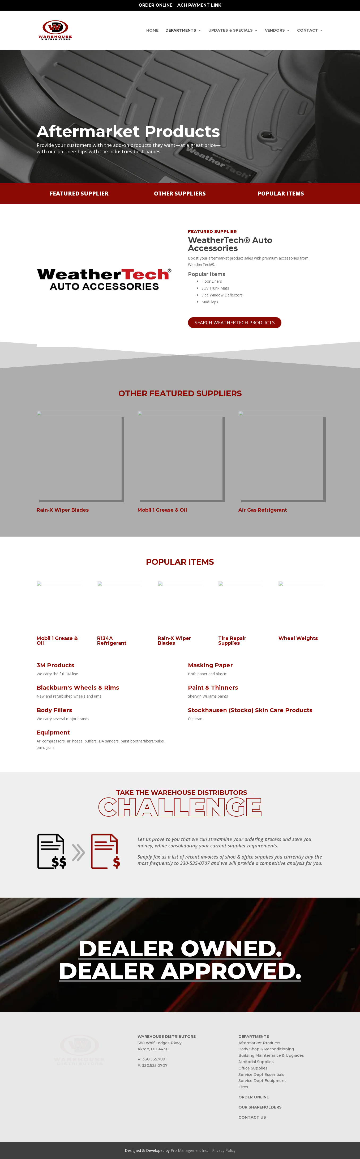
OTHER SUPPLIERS (180, 193)
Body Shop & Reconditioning (266, 1049)
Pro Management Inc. (189, 1150)
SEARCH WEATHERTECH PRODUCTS (235, 322)
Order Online (155, 5)
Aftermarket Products (259, 1043)
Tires (243, 1087)
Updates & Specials (230, 30)
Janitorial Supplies (256, 1061)
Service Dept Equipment (262, 1080)
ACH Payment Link (199, 5)
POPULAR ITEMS (281, 193)
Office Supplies (253, 1068)
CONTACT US (252, 1117)
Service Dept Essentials (261, 1074)
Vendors (275, 30)
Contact (307, 30)
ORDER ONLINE (253, 1097)
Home (152, 30)
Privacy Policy (223, 1150)
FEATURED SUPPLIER (79, 193)
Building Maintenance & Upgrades (271, 1055)
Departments (180, 30)
